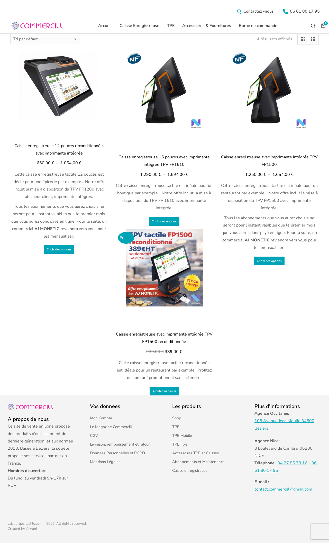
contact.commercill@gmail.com (283, 489)
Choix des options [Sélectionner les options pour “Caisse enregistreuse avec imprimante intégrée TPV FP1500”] (269, 261)
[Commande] (44, 39)
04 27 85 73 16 (292, 463)
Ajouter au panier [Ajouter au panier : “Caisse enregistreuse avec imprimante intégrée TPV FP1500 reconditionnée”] (164, 391)
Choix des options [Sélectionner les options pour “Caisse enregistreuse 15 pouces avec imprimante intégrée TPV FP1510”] (164, 221)
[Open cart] (323, 25)
